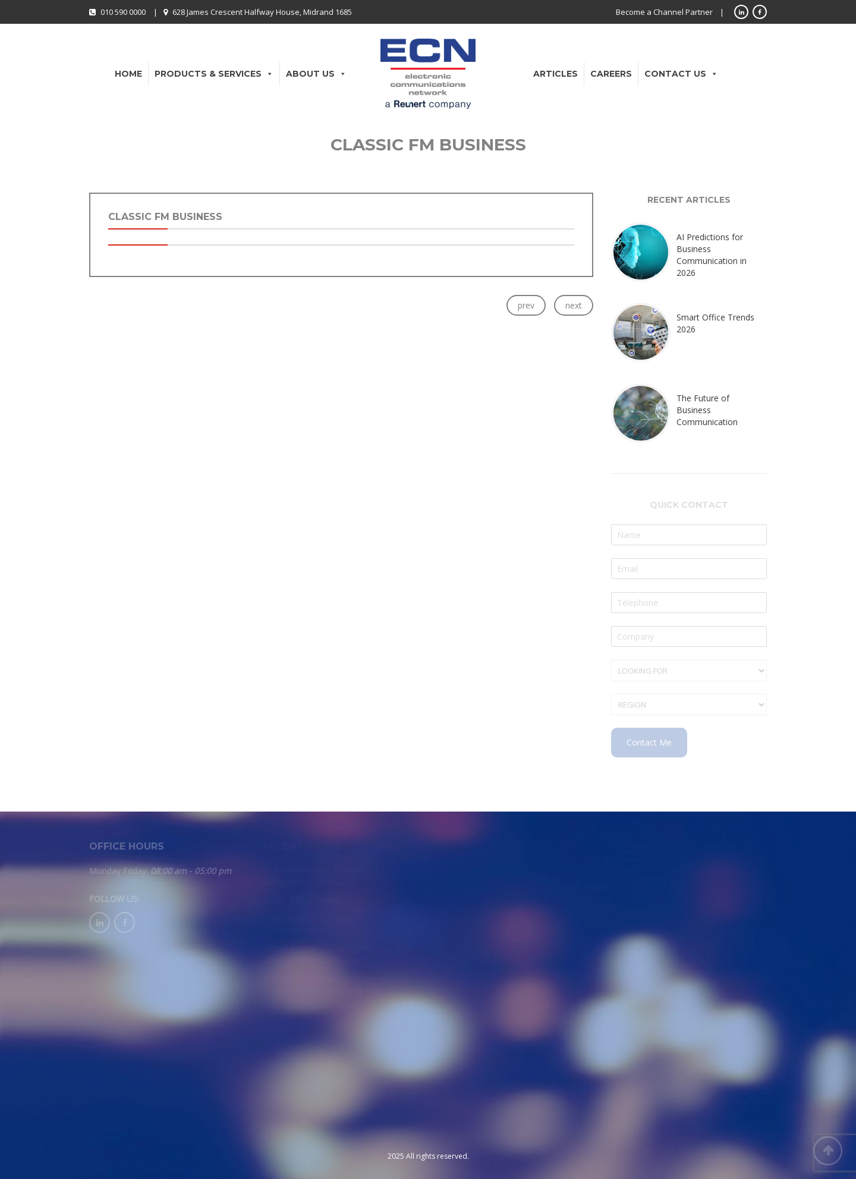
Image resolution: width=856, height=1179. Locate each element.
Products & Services (214, 74)
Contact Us (681, 74)
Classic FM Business (165, 216)
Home (128, 73)
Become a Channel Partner (664, 12)
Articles (555, 73)
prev (526, 305)
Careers (611, 73)
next (573, 305)
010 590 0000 (123, 12)
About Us (316, 74)
